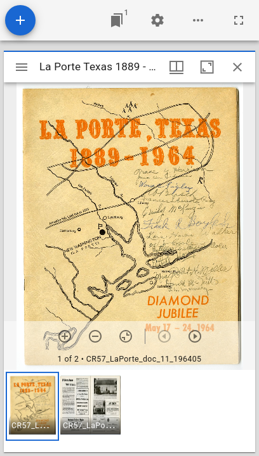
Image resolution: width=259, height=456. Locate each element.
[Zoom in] (65, 336)
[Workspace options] (198, 20)
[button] (32, 406)
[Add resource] (20, 20)
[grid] (129, 411)
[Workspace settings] (157, 20)
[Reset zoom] (125, 336)
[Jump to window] (117, 20)
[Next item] (195, 336)
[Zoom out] (95, 336)
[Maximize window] (207, 67)
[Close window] (237, 67)
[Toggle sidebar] (21, 67)
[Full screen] (238, 20)
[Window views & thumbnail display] (176, 67)
